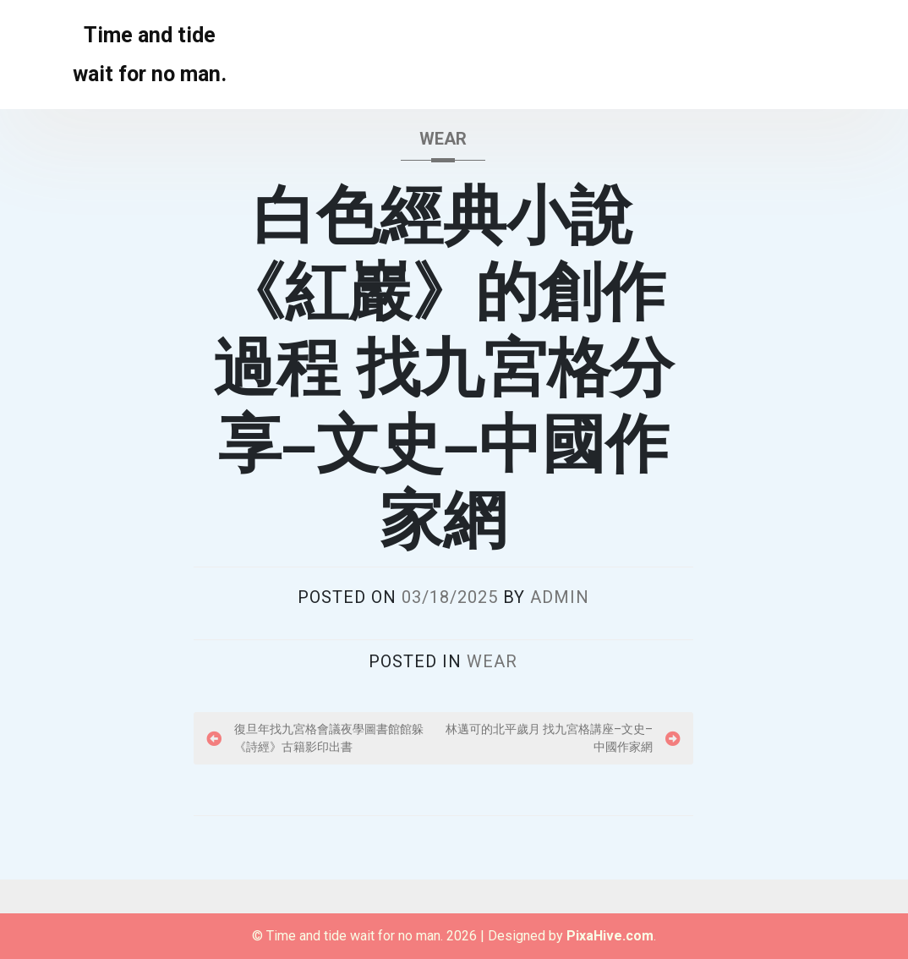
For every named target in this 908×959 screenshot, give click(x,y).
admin (559, 597)
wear (443, 139)
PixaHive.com (610, 936)
